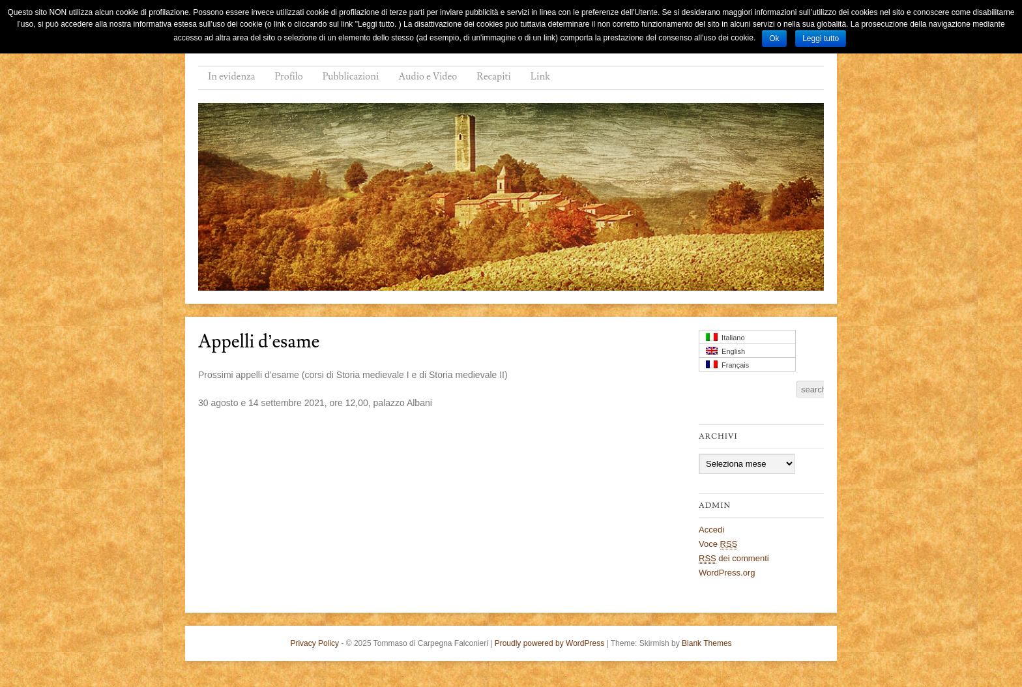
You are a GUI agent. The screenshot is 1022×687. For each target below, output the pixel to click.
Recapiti (493, 76)
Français (727, 364)
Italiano (725, 337)
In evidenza (232, 76)
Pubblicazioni (351, 76)
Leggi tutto (820, 38)
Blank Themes (706, 643)
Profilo (289, 76)
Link (540, 76)
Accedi (711, 529)
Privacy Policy (314, 643)
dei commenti (734, 558)
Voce (718, 544)
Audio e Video (427, 76)
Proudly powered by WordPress (550, 643)
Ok (774, 38)
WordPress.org (727, 572)
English (725, 351)
